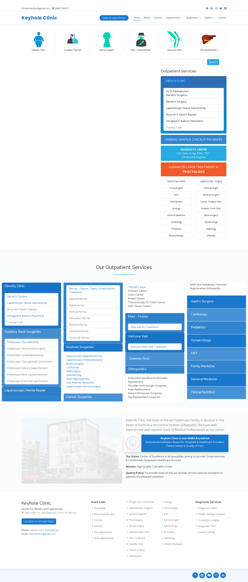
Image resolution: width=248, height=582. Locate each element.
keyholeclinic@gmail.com (37, 3)
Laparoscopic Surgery (211, 181)
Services (98, 526)
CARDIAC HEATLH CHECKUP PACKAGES (193, 139)
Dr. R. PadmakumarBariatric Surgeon (177, 93)
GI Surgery (169, 532)
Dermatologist (211, 187)
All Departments (208, 49)
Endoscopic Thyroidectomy (23, 342)
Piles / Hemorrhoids (140, 49)
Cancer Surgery (137, 550)
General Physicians (173, 544)
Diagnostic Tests (207, 526)
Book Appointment (104, 538)
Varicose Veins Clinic (139, 532)
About (147, 12)
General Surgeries (138, 514)
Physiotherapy (176, 235)
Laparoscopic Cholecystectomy (84, 360)
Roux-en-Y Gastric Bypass (181, 114)
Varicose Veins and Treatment (148, 346)
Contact (222, 12)
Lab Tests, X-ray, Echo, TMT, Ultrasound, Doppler (194, 153)
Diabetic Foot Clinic (211, 208)
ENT (176, 194)
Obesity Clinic (38, 49)
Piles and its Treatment (144, 327)
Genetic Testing (207, 532)
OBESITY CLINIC (175, 80)
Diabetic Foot (139, 358)
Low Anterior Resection (80, 382)
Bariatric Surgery (176, 101)
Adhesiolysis (73, 371)
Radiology (211, 228)
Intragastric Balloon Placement (184, 121)
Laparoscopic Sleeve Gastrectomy (186, 108)
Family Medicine (203, 366)
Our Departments (103, 532)
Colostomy (72, 367)
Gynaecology (211, 221)
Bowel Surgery (75, 363)
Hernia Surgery (106, 49)
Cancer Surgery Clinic (211, 201)
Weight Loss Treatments (141, 502)
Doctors (158, 12)
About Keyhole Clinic (104, 514)
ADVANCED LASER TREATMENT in (193, 169)
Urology (176, 208)
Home (137, 12)
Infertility (211, 235)
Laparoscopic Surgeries (141, 508)
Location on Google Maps (39, 521)
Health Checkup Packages (212, 514)
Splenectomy (73, 375)
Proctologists (176, 187)
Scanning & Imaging (209, 520)
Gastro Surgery (202, 301)
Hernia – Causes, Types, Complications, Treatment (92, 290)
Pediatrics (176, 228)
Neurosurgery (211, 215)
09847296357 (62, 3)
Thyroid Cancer (137, 287)
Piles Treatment (137, 538)
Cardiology (176, 221)
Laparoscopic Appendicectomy (84, 356)
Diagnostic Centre (208, 508)
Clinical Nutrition (203, 392)
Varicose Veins (174, 49)
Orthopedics (176, 201)
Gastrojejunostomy (77, 379)
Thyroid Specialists (176, 181)
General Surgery (211, 194)
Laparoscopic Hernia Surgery (83, 386)
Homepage (100, 508)
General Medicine (176, 215)
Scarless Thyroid (72, 49)
